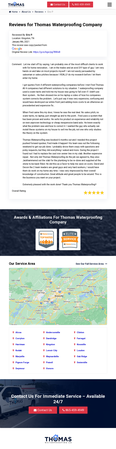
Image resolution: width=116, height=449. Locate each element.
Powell (49, 362)
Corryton (20, 338)
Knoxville (81, 344)
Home (13, 11)
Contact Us (58, 4)
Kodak (19, 350)
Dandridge (51, 338)
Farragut (81, 338)
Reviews (39, 11)
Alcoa (18, 332)
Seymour (20, 368)
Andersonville (53, 332)
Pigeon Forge (22, 362)
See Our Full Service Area (91, 263)
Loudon (81, 350)
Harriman (20, 344)
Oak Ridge (82, 356)
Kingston (50, 344)
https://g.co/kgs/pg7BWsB (46, 52)
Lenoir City (51, 350)
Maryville (20, 356)
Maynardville (52, 356)
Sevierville (82, 362)
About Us (26, 11)
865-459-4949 (81, 4)
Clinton (80, 332)
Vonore (50, 368)
